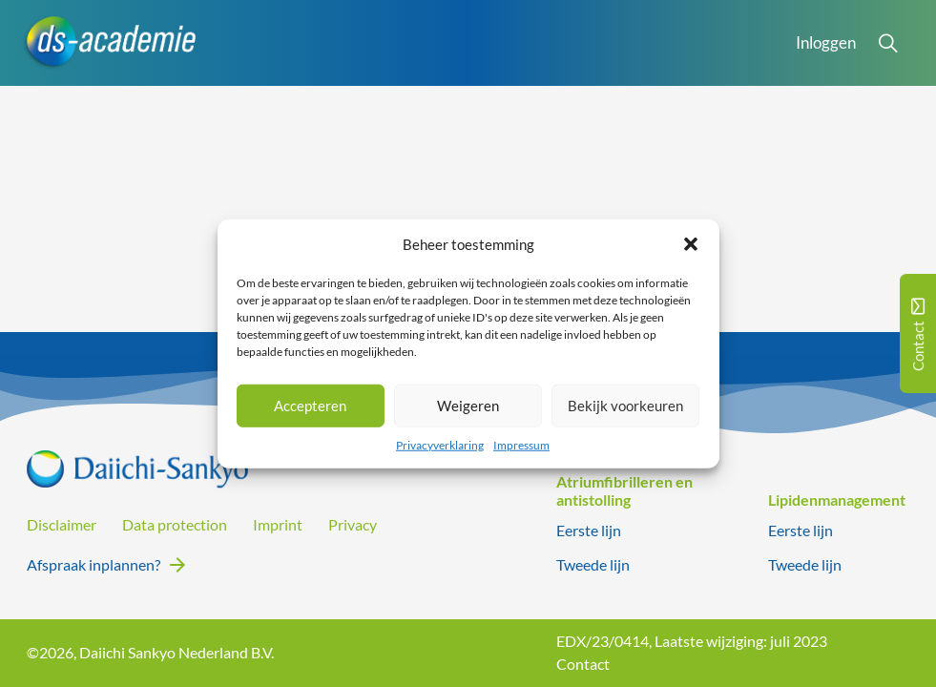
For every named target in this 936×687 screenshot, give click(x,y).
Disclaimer (61, 524)
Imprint (277, 524)
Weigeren (468, 405)
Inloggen (826, 42)
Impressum (521, 444)
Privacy (352, 524)
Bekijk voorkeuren (625, 405)
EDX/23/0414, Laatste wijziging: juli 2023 (691, 641)
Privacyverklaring (440, 444)
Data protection (174, 524)
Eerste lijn (588, 530)
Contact (583, 664)
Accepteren (310, 405)
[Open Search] (888, 43)
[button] (690, 244)
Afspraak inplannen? (93, 564)
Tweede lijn (593, 564)
